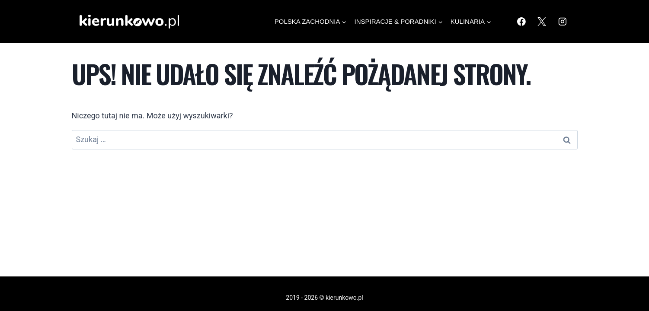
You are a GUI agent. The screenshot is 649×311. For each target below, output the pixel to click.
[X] (541, 21)
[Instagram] (562, 21)
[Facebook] (521, 21)
